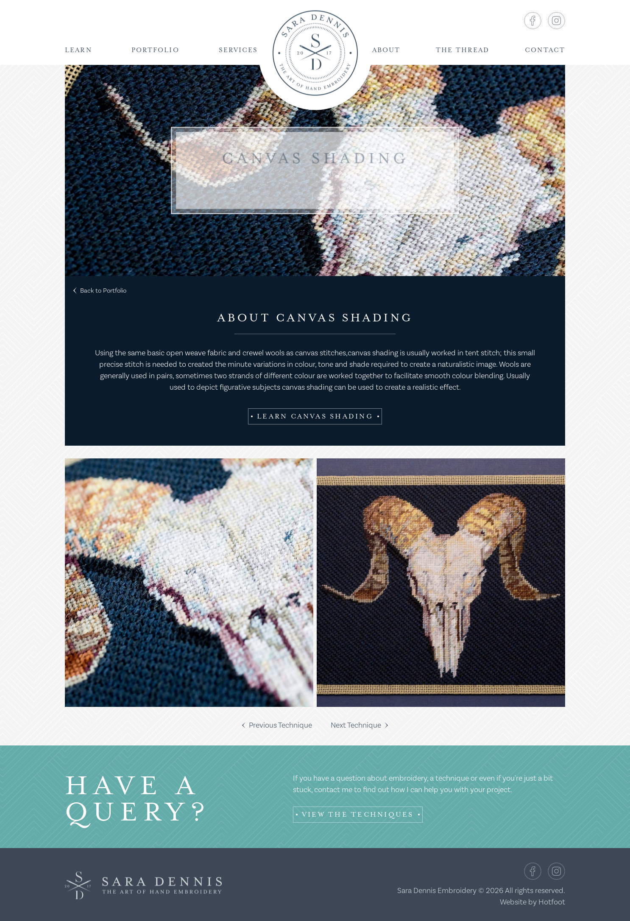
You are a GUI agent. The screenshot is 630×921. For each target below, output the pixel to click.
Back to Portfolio (99, 291)
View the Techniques (358, 814)
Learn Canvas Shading (315, 416)
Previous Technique (277, 725)
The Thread (462, 50)
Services (238, 50)
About (386, 50)
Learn (78, 50)
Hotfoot (551, 902)
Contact (545, 50)
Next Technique (359, 725)
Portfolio (155, 50)
